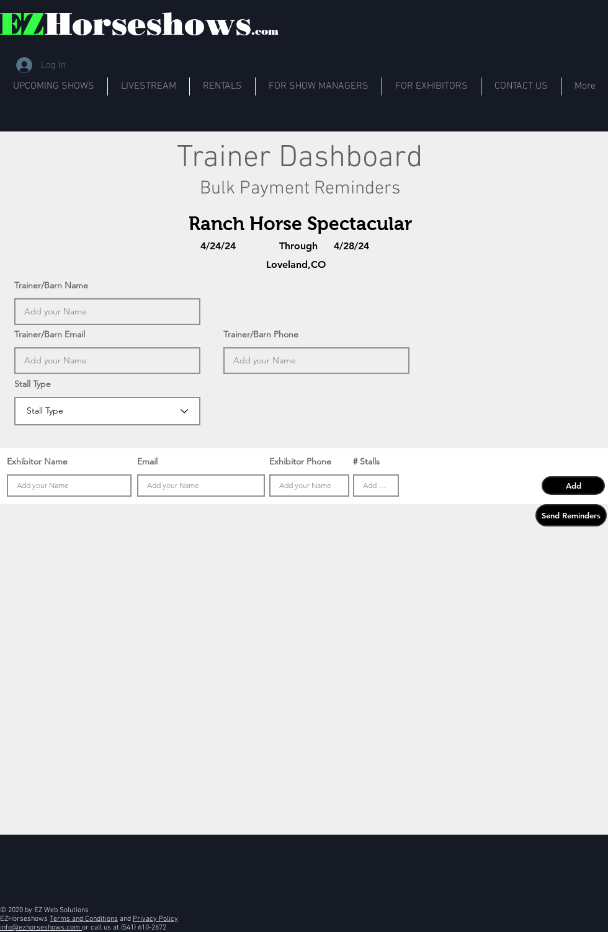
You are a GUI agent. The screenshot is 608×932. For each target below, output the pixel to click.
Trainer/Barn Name (51, 285)
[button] (573, 485)
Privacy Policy (155, 919)
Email (147, 461)
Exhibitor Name (37, 461)
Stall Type (32, 383)
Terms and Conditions (84, 919)
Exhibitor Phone (300, 461)
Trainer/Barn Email (49, 334)
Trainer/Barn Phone (260, 334)
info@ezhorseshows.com (41, 927)
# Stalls (366, 461)
